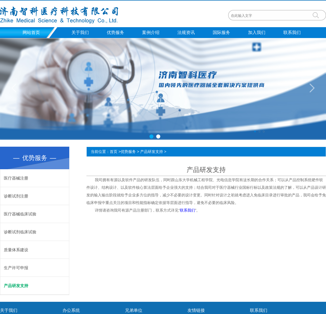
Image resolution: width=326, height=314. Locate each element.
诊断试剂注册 (16, 196)
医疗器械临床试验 (20, 214)
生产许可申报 (16, 267)
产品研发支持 (16, 285)
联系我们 (292, 32)
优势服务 (115, 32)
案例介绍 (150, 32)
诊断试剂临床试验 (20, 232)
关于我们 (80, 32)
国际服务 (221, 32)
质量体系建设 (16, 249)
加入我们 (256, 32)
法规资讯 (186, 32)
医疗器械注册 (16, 178)
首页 (113, 151)
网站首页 (31, 32)
